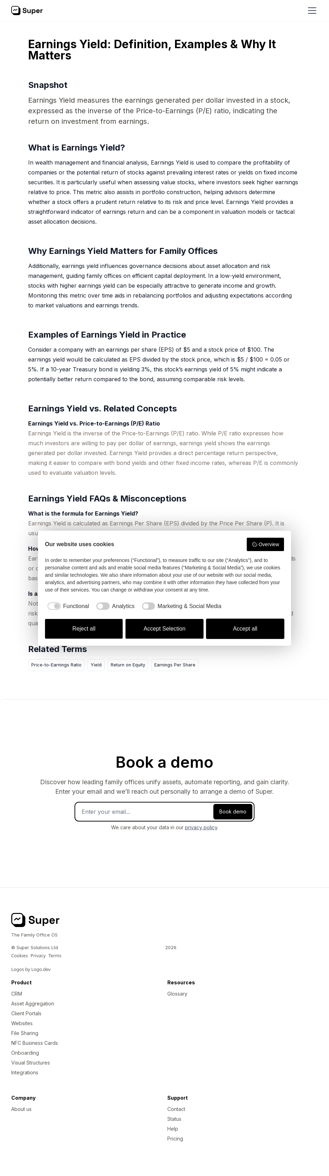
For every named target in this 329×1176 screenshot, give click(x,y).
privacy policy (201, 827)
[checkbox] (67, 606)
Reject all (84, 629)
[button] (311, 10)
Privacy (38, 955)
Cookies (19, 955)
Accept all (245, 629)
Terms (55, 955)
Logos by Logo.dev (31, 969)
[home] (27, 10)
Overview (265, 544)
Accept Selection (164, 629)
